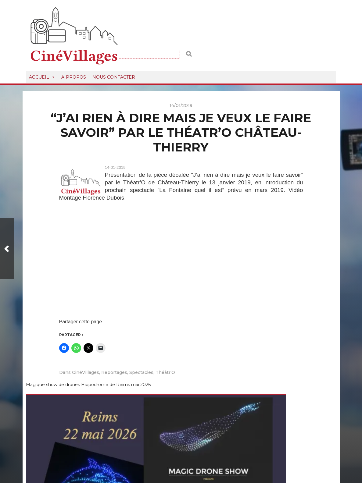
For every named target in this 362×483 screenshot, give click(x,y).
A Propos (73, 54)
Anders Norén (189, 463)
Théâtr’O (165, 350)
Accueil (42, 54)
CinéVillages (85, 350)
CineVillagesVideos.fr (190, 456)
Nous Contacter (113, 54)
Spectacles (141, 350)
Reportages (114, 350)
